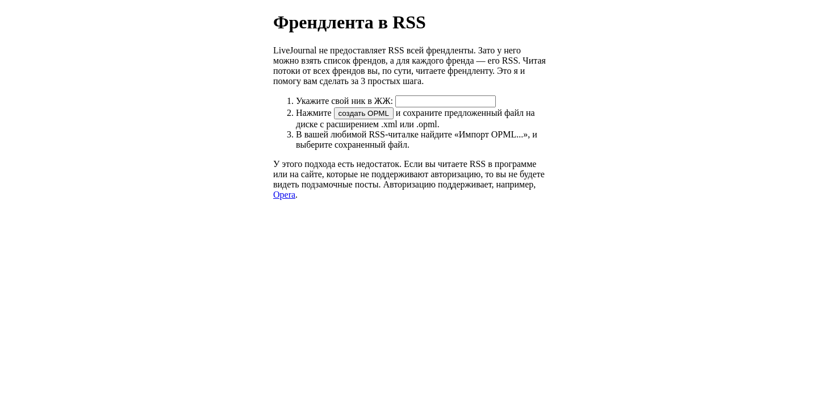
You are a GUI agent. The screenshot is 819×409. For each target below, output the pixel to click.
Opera (284, 194)
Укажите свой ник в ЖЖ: (396, 101)
